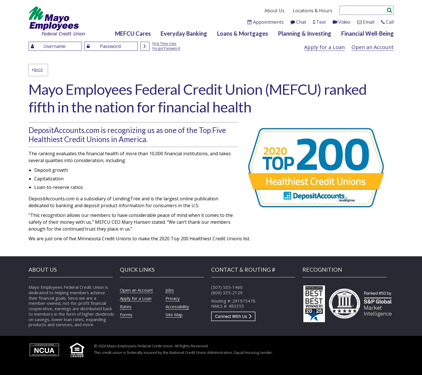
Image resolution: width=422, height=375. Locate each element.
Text (321, 22)
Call (390, 22)
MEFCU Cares (133, 33)
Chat (301, 22)
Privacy (172, 298)
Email (368, 22)
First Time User (164, 44)
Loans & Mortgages (242, 33)
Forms (126, 314)
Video (344, 22)
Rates (126, 306)
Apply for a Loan (324, 47)
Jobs (169, 290)
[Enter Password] (111, 46)
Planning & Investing (304, 33)
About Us (274, 10)
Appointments (268, 22)
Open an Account (373, 47)
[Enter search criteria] (363, 10)
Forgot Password (166, 49)
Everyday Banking (184, 33)
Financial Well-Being (367, 33)
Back (37, 69)
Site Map (174, 314)
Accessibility (177, 306)
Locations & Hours (312, 10)
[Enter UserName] (55, 46)
